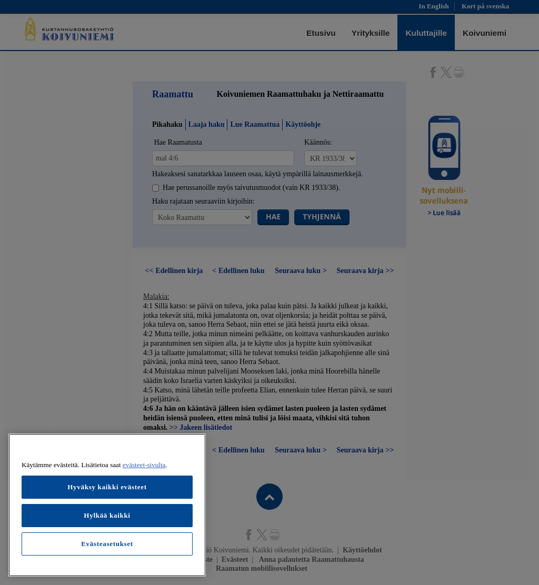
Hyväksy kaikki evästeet (107, 487)
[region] (107, 505)
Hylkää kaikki (107, 515)
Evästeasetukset (107, 544)
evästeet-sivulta (144, 465)
